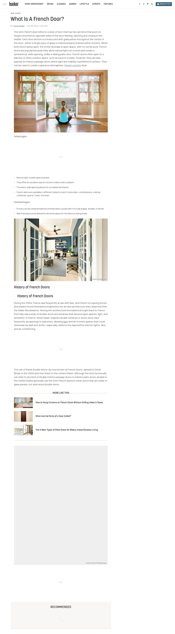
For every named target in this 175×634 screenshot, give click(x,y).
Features (108, 4)
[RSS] (152, 4)
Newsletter (163, 4)
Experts (96, 4)
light (65, 322)
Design (50, 4)
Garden (72, 4)
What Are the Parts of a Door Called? (53, 416)
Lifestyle (84, 4)
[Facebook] (139, 4)
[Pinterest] (143, 4)
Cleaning (61, 4)
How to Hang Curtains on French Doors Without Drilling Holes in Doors (69, 402)
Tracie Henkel (18, 26)
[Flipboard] (147, 4)
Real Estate (16, 13)
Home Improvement (34, 4)
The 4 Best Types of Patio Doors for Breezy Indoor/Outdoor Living (67, 430)
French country (72, 65)
